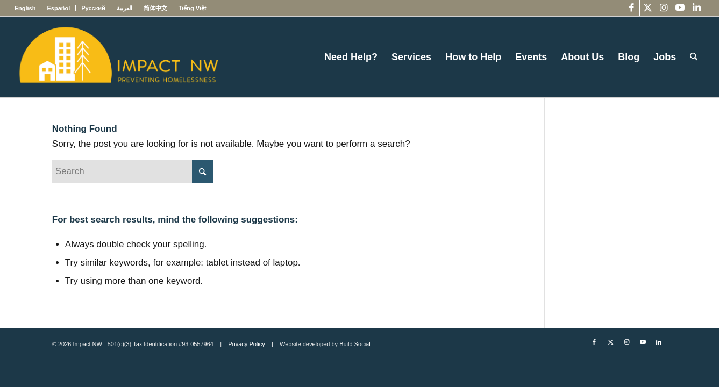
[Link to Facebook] (631, 8)
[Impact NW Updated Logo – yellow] (118, 57)
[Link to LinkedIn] (696, 8)
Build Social (354, 344)
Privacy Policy (246, 344)
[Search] (693, 57)
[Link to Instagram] (664, 8)
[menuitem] (28, 8)
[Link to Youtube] (680, 8)
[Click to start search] (202, 171)
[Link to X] (648, 8)
